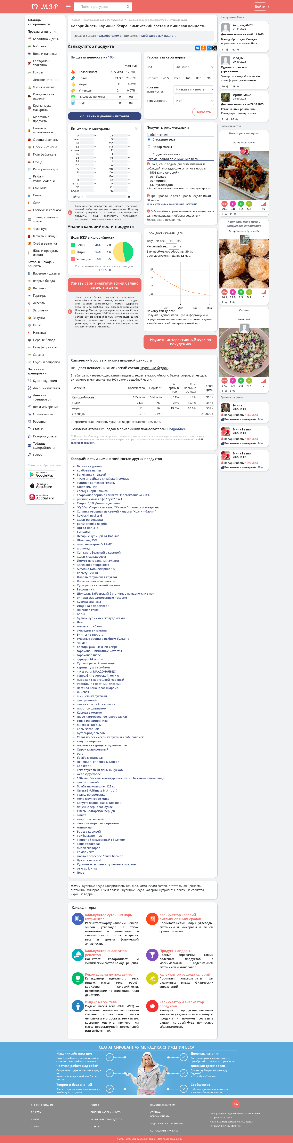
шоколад (83, 548)
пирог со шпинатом (91, 708)
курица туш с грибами (93, 667)
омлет (81, 815)
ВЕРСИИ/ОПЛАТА (160, 1116)
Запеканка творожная (93, 565)
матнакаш (84, 827)
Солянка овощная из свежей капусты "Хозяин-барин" (116, 511)
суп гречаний (87, 700)
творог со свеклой (90, 819)
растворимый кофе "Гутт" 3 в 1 (99, 499)
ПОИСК (95, 1104)
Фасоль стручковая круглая (97, 577)
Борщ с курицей (89, 831)
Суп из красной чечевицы (96, 663)
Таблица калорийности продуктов (103, 19)
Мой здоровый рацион (158, 36)
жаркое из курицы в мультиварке (102, 745)
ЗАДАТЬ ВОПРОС (159, 1123)
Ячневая (83, 692)
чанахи (82, 643)
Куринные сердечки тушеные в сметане (106, 864)
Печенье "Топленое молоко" (98, 762)
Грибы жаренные (89, 836)
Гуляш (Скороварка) (91, 794)
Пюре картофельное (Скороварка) (102, 717)
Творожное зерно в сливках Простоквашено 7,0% (113, 495)
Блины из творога (90, 634)
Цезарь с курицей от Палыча (98, 536)
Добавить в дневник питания (104, 116)
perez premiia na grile (92, 524)
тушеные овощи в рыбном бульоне (103, 639)
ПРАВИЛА (172, 1130)
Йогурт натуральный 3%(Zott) (98, 561)
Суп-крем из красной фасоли (98, 585)
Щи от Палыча (87, 528)
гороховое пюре (89, 655)
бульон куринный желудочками (101, 618)
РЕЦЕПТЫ (36, 1112)
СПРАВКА (155, 1112)
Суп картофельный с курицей (99, 552)
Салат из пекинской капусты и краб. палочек (110, 737)
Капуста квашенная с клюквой (99, 803)
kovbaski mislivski (89, 515)
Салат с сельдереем (91, 556)
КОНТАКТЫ (177, 1123)
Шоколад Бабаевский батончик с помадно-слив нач (115, 593)
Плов (80, 872)
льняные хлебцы (89, 725)
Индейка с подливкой (93, 606)
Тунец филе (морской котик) (98, 675)
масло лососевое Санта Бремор (100, 856)
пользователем (108, 36)
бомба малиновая (90, 758)
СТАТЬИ (35, 1126)
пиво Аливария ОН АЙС (94, 544)
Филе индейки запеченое (96, 581)
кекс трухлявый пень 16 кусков (100, 770)
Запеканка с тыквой (91, 474)
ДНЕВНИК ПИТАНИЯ (42, 1104)
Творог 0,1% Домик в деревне (98, 503)
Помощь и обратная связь (45, 465)
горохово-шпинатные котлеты (99, 651)
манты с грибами (89, 626)
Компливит (85, 852)
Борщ (81, 614)
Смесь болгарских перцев (96, 811)
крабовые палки (89, 470)
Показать (203, 112)
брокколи (84, 766)
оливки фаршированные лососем (102, 598)
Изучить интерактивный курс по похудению (180, 342)
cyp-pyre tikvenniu (90, 659)
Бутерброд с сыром (91, 733)
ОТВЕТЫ (95, 1126)
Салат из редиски (90, 520)
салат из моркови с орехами (98, 823)
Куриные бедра (178, 19)
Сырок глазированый (92, 749)
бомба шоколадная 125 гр (96, 786)
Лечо (80, 622)
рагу (80, 753)
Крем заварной (88, 729)
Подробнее (176, 429)
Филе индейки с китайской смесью (103, 479)
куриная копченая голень (96, 483)
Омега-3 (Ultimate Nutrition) (97, 790)
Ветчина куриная (89, 466)
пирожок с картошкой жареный (100, 680)
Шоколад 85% (87, 540)
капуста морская (89, 741)
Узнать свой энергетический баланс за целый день (104, 285)
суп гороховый (88, 782)
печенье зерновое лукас (95, 807)
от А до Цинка (87, 868)
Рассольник (85, 589)
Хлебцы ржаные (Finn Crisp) (97, 647)
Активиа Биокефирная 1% (96, 569)
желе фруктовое (89, 774)
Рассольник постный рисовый (99, 684)
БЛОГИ (35, 1119)
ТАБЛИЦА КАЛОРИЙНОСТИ (106, 1112)
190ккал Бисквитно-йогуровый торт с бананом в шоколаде (120, 778)
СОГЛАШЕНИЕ (158, 1130)
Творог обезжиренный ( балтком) (101, 840)
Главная (75, 19)
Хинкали (83, 532)
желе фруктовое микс (93, 799)
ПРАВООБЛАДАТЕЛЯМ (162, 1104)
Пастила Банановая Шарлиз (97, 688)
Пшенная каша (88, 610)
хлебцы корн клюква (92, 491)
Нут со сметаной (89, 860)
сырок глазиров (88, 848)
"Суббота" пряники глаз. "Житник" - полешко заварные (117, 507)
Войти (260, 6)
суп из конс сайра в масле (96, 704)
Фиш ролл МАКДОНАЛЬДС (96, 671)
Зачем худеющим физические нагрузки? (172, 204)
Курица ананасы (89, 602)
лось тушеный (87, 573)
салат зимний (87, 487)
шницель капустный (92, 696)
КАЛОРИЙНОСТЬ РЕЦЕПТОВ (106, 1119)
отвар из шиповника (92, 721)
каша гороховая (88, 844)
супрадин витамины (92, 630)
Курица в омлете (89, 712)
